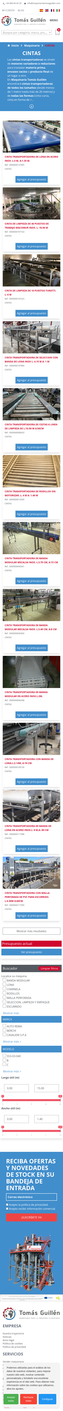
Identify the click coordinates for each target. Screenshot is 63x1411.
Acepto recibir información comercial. (31, 1209)
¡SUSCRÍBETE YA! (31, 1217)
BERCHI (9, 1030)
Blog (21, 10)
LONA (8, 984)
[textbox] (27, 32)
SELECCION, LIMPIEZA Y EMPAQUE (26, 1002)
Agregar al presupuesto (31, 179)
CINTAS (50, 45)
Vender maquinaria (13, 1361)
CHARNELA (11, 989)
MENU (54, 20)
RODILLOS (11, 993)
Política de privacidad (14, 1346)
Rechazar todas (29, 1399)
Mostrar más (11, 1013)
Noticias (7, 1336)
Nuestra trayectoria (13, 1333)
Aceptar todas (11, 1399)
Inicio (13, 45)
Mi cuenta (8, 10)
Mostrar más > (12, 1041)
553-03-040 (12, 1056)
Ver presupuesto (31, 952)
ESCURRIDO (12, 1006)
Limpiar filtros (49, 968)
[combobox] (26, 32)
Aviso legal (8, 1340)
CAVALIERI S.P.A (14, 1035)
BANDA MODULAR (16, 980)
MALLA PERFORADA (17, 998)
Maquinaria (32, 45)
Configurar (47, 1399)
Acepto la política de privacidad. (27, 1205)
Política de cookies (13, 1343)
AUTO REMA (12, 1026)
